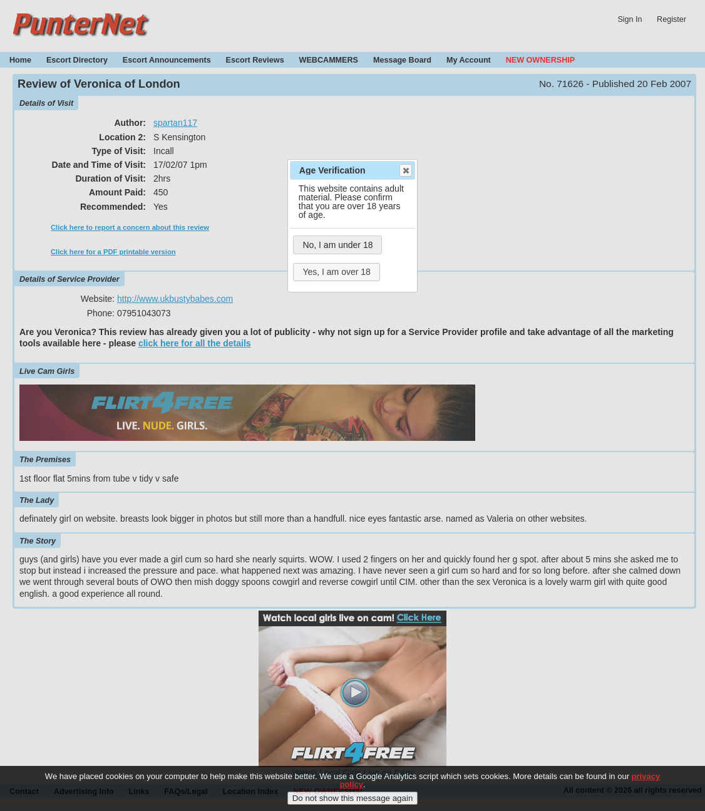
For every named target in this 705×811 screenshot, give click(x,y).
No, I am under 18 (337, 245)
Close (405, 170)
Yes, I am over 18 (336, 272)
